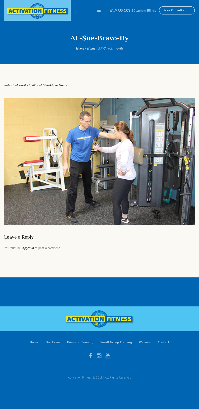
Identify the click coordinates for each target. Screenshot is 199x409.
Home (80, 48)
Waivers (145, 342)
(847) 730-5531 (120, 10)
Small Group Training (116, 342)
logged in (28, 248)
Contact (163, 342)
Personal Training (80, 342)
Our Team (53, 342)
